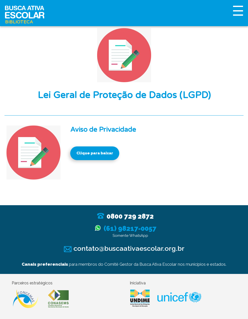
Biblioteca (19, 22)
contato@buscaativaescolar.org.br (124, 248)
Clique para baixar (94, 153)
